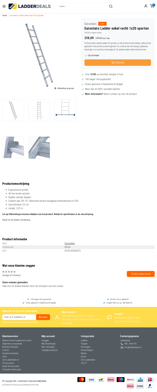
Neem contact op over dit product (120, 94)
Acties (83, 356)
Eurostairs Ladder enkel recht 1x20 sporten (26, 15)
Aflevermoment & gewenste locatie (16, 340)
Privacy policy (8, 363)
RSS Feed (35, 385)
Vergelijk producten (50, 350)
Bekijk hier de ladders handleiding (16, 220)
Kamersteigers (87, 350)
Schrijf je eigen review (92, 32)
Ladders (84, 340)
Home (4, 15)
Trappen (84, 343)
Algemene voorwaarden (12, 343)
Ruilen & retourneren (10, 366)
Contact (5, 350)
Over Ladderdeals (88, 360)
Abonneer (43, 317)
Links (4, 356)
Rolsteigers (85, 347)
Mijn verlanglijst (48, 347)
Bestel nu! (117, 62)
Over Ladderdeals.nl (10, 360)
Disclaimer (6, 385)
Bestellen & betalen (10, 347)
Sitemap (27, 385)
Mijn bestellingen (49, 343)
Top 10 (84, 363)
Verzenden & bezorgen (11, 369)
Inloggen (45, 340)
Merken (84, 353)
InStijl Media (41, 381)
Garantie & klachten (10, 353)
